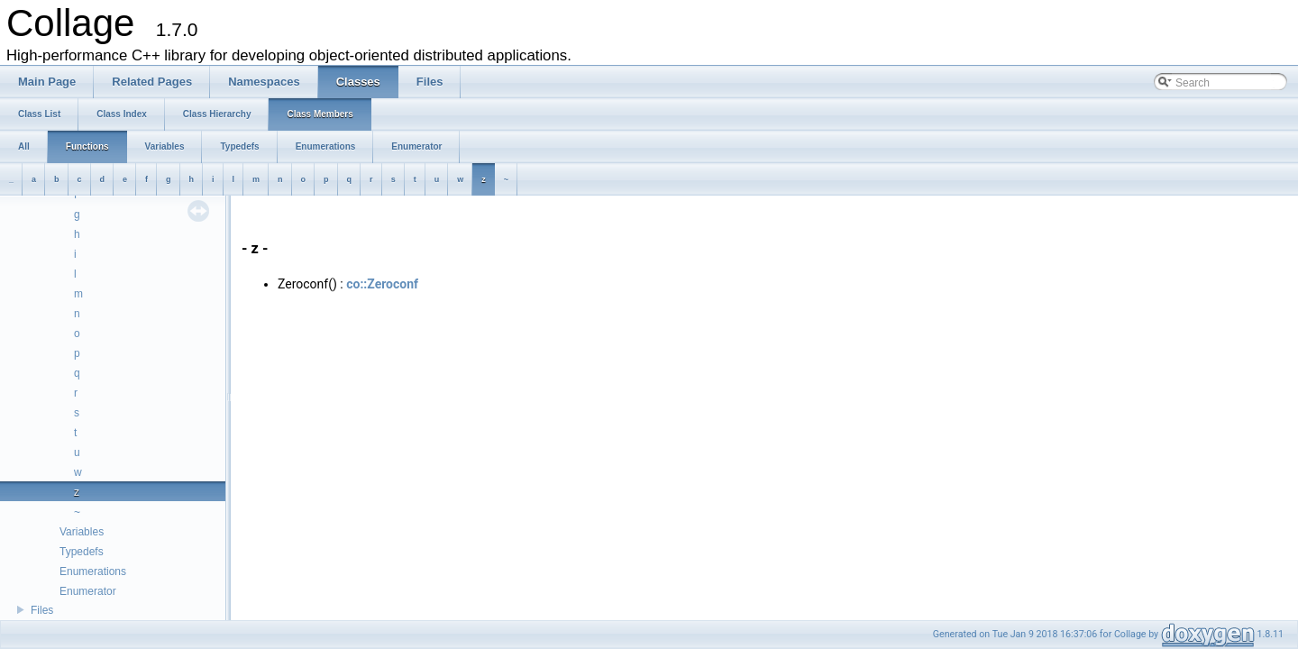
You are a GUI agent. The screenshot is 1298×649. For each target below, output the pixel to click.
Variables (81, 532)
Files (42, 610)
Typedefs (81, 551)
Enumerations (92, 571)
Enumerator (87, 591)
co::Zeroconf (382, 284)
